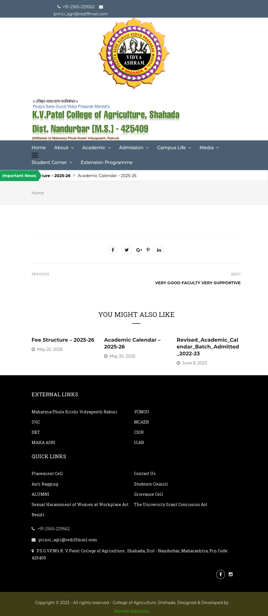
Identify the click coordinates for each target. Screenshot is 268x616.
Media (206, 147)
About (61, 147)
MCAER (141, 422)
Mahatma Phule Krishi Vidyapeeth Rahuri (74, 411)
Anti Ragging (45, 484)
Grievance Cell (148, 494)
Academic (94, 147)
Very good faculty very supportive (198, 282)
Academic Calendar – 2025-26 (112, 175)
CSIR (139, 432)
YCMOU (141, 411)
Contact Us (145, 473)
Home (39, 147)
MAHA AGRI (43, 442)
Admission (131, 147)
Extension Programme (107, 162)
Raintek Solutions (131, 611)
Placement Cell (47, 473)
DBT (36, 432)
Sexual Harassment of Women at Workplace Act (80, 504)
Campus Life (171, 147)
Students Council (151, 484)
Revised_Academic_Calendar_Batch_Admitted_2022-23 (208, 347)
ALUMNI (41, 494)
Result (38, 514)
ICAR (139, 442)
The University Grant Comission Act (170, 504)
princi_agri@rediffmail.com (64, 539)
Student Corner (49, 162)
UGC (36, 422)
